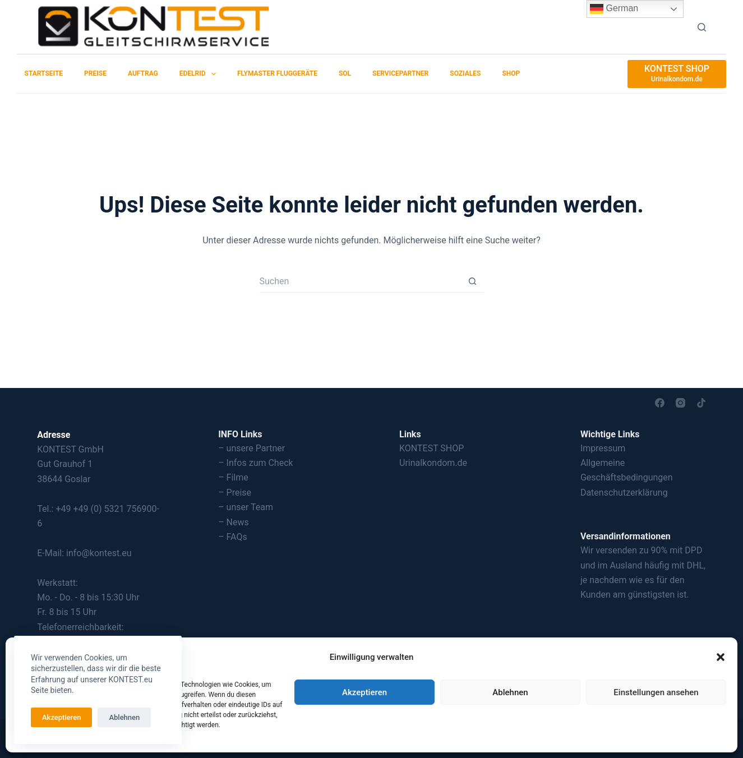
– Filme (233, 477)
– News (233, 522)
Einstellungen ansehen (655, 692)
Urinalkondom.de (433, 462)
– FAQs (232, 536)
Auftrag (143, 73)
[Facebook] (659, 403)
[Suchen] (702, 27)
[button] (720, 657)
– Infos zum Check (255, 462)
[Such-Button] (473, 281)
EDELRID (199, 74)
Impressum (603, 448)
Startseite (44, 73)
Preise (95, 73)
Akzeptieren (364, 692)
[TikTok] (701, 403)
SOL (345, 73)
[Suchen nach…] (361, 281)
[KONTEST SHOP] (676, 74)
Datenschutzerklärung (624, 492)
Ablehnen (510, 692)
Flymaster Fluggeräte (277, 73)
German (614, 9)
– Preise (234, 492)
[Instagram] (680, 403)
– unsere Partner (251, 448)
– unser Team (245, 507)
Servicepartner (400, 73)
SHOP (511, 73)
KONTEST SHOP (431, 448)
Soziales (465, 73)
